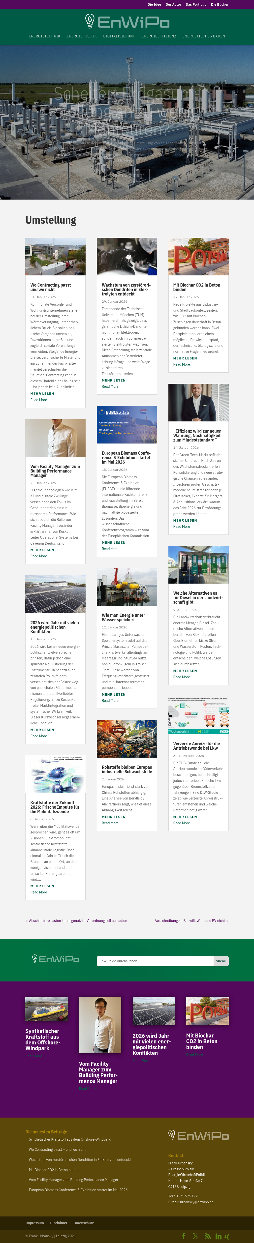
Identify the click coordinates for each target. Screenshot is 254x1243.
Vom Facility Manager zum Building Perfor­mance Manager (55, 471)
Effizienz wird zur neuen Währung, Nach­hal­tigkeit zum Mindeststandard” (197, 435)
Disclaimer (58, 1223)
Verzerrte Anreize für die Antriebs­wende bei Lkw (196, 746)
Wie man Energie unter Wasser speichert (123, 617)
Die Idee (154, 5)
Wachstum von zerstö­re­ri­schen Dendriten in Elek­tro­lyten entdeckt (126, 289)
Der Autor (173, 5)
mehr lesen (42, 393)
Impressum (34, 1223)
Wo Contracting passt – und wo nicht (52, 287)
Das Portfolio (196, 5)
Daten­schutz (84, 1223)
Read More (38, 400)
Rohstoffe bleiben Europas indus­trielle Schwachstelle (127, 769)
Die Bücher (220, 5)
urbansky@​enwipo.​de (197, 1202)
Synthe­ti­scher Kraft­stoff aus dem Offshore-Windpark (42, 1039)
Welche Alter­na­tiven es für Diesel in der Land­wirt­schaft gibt (198, 597)
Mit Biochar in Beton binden (196, 287)
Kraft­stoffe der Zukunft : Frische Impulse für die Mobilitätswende (54, 807)
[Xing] (227, 1237)
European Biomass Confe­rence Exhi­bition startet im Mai (126, 457)
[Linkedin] (218, 1237)
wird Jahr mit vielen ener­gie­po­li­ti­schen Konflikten (54, 627)
